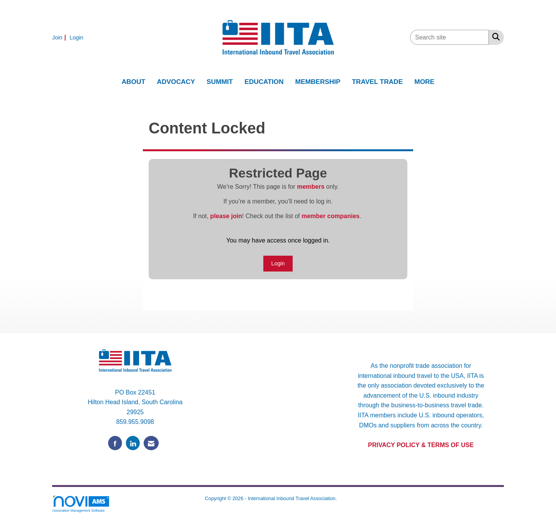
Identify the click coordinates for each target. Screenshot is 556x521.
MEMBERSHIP (318, 81)
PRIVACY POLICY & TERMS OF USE (421, 445)
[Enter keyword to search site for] (449, 37)
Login (278, 263)
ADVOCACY (176, 81)
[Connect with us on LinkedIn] (133, 443)
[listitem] (60, 37)
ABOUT (133, 81)
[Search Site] (494, 37)
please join (226, 216)
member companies (330, 216)
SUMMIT (220, 81)
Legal (344, 498)
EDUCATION (263, 81)
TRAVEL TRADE (377, 81)
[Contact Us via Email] (151, 443)
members (310, 186)
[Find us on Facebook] (115, 443)
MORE (424, 81)
